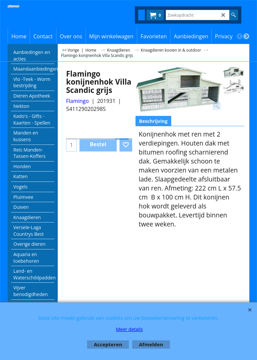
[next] (246, 36)
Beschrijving (153, 121)
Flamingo (77, 101)
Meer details (129, 329)
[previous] (240, 36)
